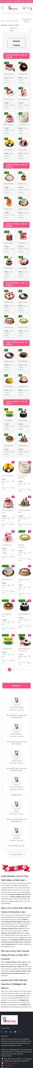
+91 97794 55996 (8, 1065)
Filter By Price (13, 28)
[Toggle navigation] (2, 8)
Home (2, 21)
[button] (24, 8)
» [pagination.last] (1, 673)
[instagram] (20, 1032)
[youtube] (6, 1032)
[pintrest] (11, 1032)
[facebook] (1, 1032)
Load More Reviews (16, 854)
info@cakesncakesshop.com (11, 1063)
